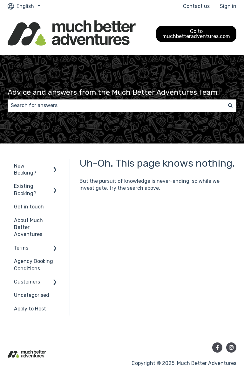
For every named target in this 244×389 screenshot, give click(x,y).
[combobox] (116, 105)
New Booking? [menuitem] (25, 169)
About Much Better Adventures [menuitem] (28, 227)
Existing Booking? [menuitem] (25, 189)
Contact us (196, 6)
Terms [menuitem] (21, 248)
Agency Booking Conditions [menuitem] (33, 264)
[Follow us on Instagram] (231, 347)
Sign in (228, 6)
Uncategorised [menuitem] (31, 295)
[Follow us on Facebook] (217, 347)
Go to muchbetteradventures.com (196, 33)
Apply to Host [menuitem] (30, 309)
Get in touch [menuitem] (29, 207)
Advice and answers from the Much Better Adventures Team (112, 92)
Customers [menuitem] (27, 282)
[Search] (230, 105)
